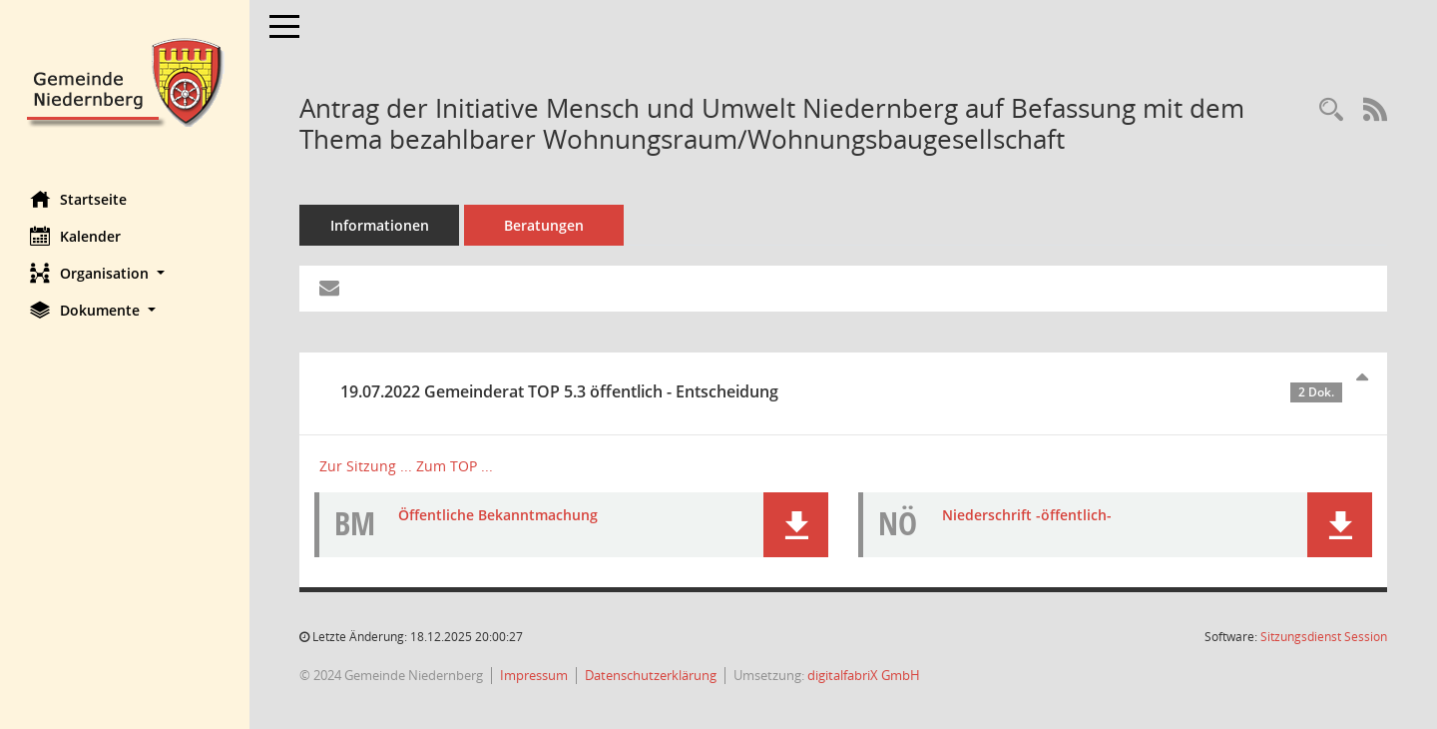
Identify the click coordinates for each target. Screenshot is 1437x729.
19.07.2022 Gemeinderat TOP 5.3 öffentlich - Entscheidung (841, 391)
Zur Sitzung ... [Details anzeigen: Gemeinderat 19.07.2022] (365, 465)
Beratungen (544, 225)
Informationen (379, 225)
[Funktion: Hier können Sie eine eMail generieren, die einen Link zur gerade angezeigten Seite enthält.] (329, 289)
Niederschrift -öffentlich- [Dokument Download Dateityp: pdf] (1027, 514)
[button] (124, 273)
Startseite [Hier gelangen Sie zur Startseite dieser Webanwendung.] (78, 199)
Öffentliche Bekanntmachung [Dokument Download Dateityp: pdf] (498, 514)
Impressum (534, 675)
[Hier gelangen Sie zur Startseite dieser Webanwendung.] (124, 80)
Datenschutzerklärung (651, 675)
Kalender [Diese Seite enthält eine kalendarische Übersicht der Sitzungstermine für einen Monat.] (75, 236)
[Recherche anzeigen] (1331, 110)
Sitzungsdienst (1323, 636)
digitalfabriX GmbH (863, 675)
